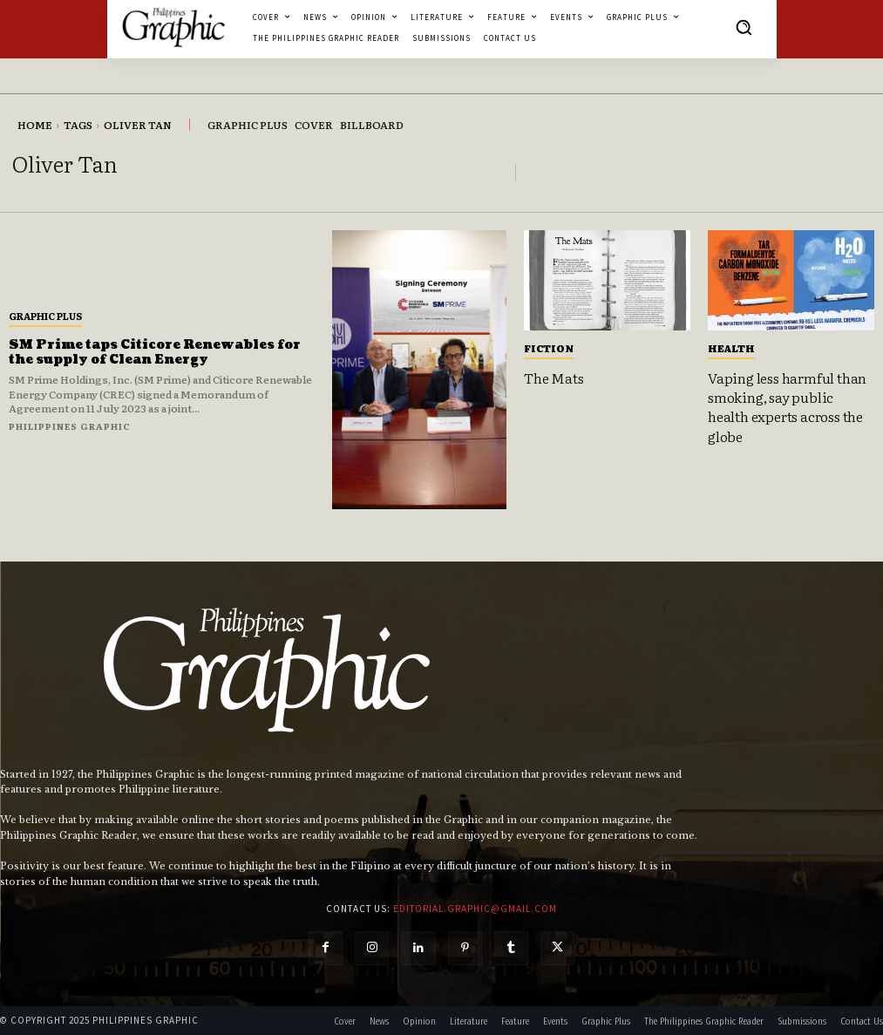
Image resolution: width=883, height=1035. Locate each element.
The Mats (553, 377)
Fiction (549, 348)
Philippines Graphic (70, 425)
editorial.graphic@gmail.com (475, 908)
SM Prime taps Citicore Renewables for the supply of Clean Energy (155, 352)
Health (731, 348)
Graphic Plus (45, 316)
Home (34, 125)
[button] (743, 27)
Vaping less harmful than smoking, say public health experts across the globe (787, 406)
